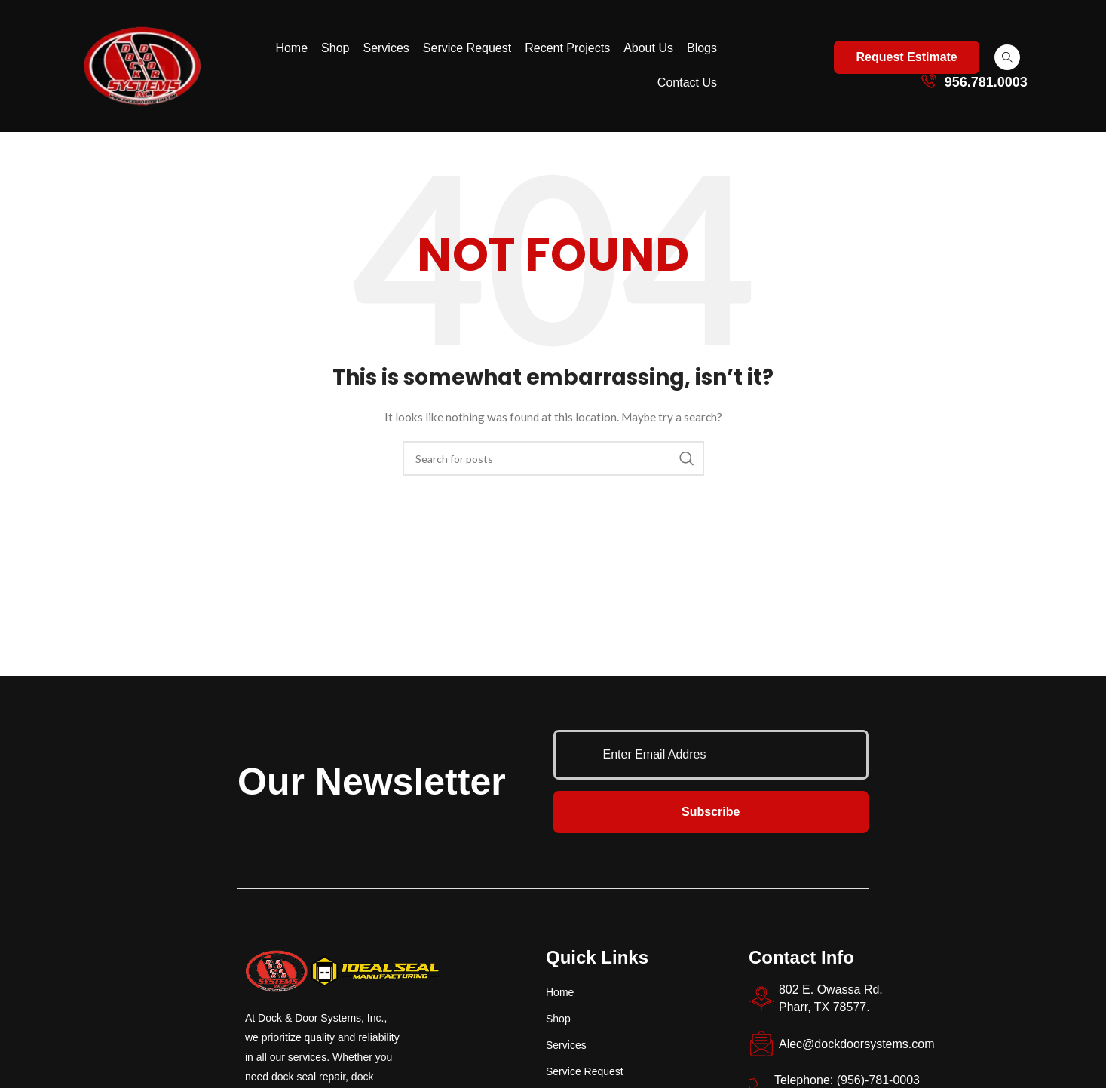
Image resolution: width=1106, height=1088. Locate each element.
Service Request (467, 47)
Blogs (702, 47)
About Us (648, 47)
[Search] (553, 458)
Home (291, 47)
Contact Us (687, 82)
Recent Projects (567, 47)
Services (386, 47)
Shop (335, 47)
